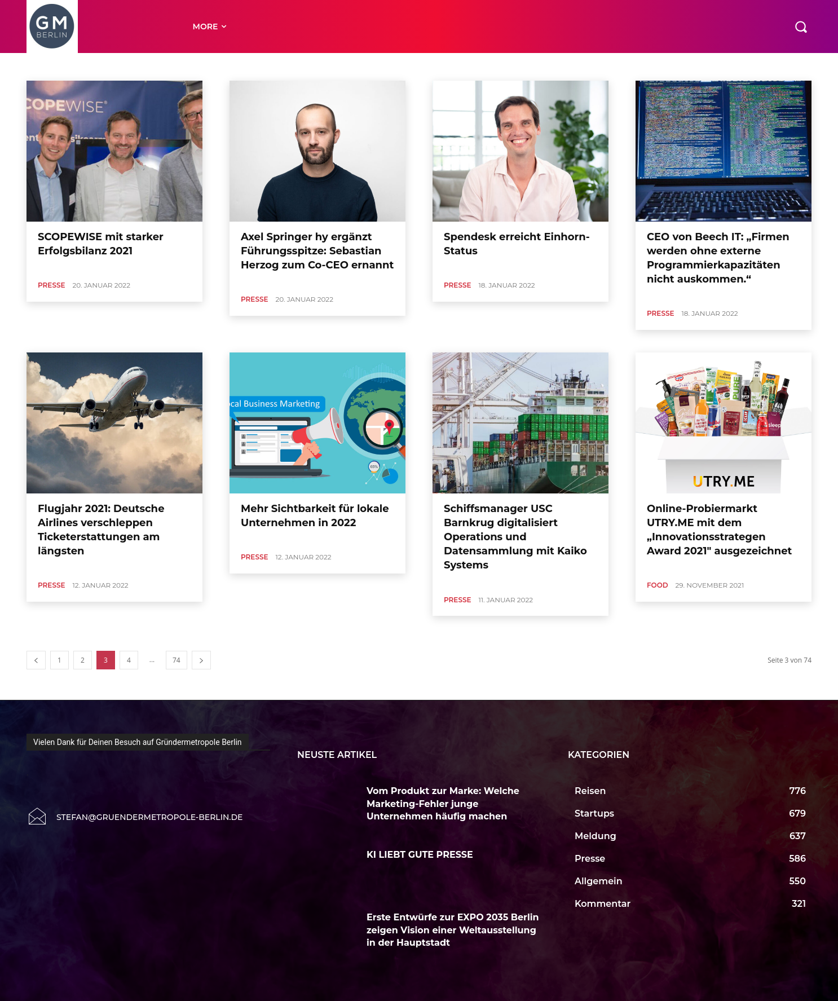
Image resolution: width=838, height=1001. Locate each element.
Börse (209, 66)
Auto (181, 66)
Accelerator (56, 66)
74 (176, 660)
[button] (800, 26)
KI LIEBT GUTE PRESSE (421, 854)
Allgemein (99, 66)
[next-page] (201, 660)
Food (657, 585)
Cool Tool (351, 66)
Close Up (277, 66)
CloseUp (314, 66)
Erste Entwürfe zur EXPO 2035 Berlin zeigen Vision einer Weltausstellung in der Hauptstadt (453, 930)
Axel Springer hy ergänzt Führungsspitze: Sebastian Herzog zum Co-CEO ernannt (317, 251)
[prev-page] (36, 660)
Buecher (241, 66)
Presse (51, 285)
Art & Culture (144, 66)
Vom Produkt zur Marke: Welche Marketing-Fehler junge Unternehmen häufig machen (443, 804)
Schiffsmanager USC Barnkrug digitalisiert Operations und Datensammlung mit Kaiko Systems (515, 537)
